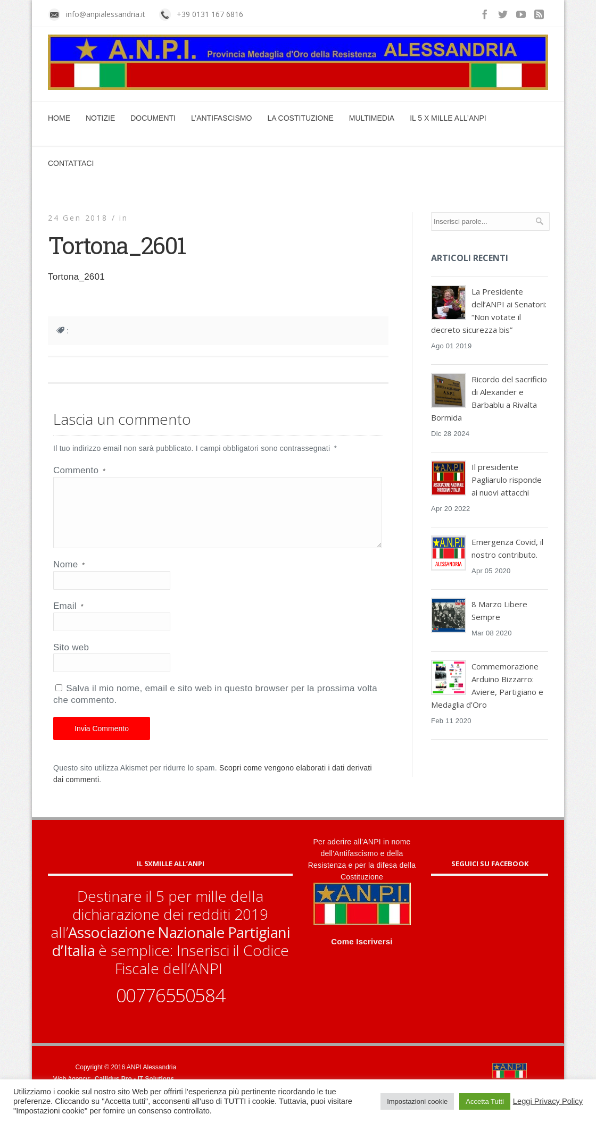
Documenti (153, 118)
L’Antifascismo (221, 118)
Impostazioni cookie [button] (417, 1101)
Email (68, 619)
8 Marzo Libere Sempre (499, 610)
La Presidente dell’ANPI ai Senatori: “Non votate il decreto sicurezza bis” (489, 310)
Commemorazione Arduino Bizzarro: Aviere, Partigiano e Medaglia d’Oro (487, 685)
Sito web (71, 660)
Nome (69, 577)
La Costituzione (300, 118)
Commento (79, 470)
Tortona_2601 (76, 277)
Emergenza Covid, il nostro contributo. (507, 548)
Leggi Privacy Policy (548, 1101)
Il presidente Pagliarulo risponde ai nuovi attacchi (506, 480)
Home (59, 118)
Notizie (100, 118)
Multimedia (371, 118)
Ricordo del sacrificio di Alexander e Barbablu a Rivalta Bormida (489, 398)
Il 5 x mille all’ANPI (448, 118)
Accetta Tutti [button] (485, 1101)
